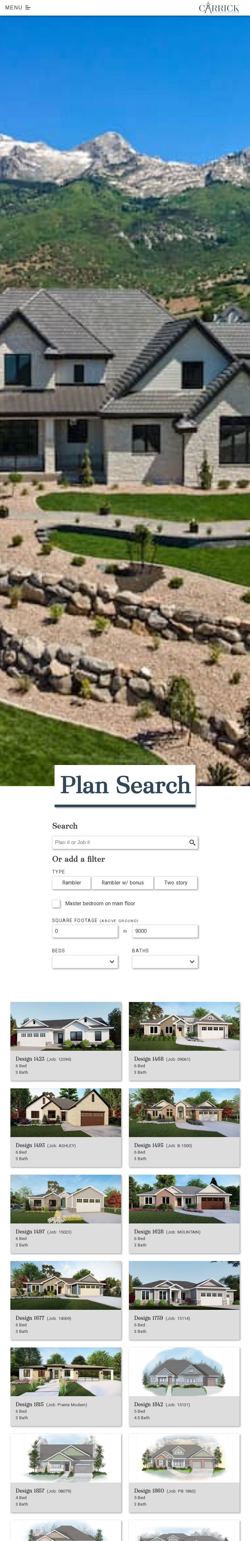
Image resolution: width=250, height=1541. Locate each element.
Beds (58, 950)
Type (58, 871)
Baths (140, 950)
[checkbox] (56, 904)
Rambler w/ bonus (123, 883)
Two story (176, 883)
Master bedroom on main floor (100, 903)
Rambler (71, 883)
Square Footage (95, 920)
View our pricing (70, 976)
